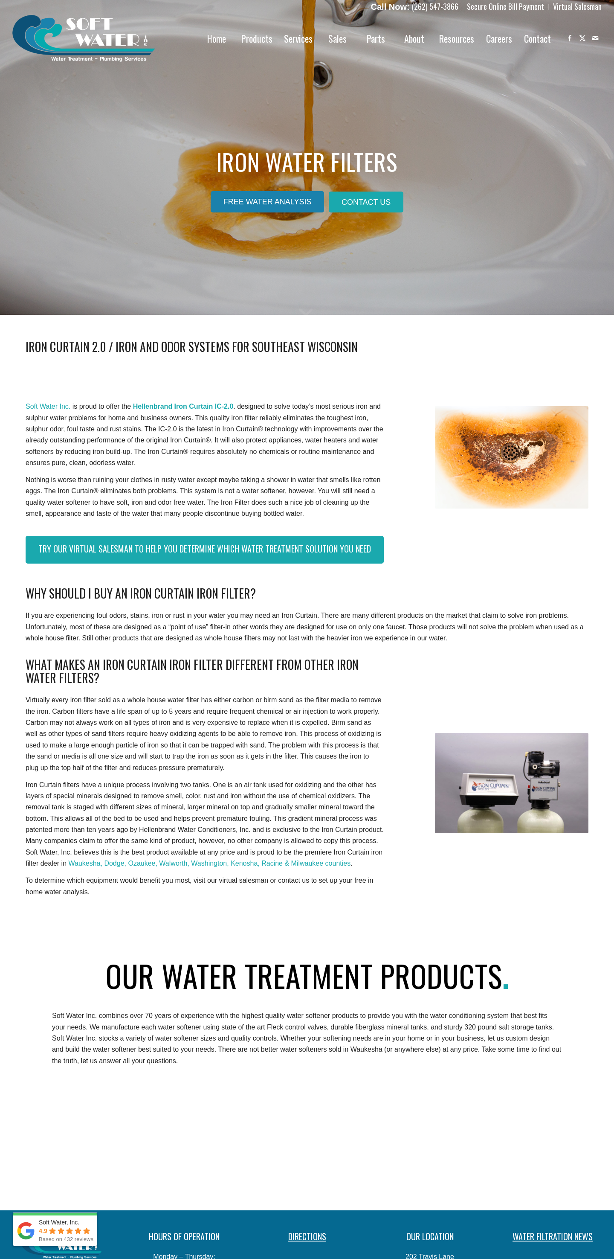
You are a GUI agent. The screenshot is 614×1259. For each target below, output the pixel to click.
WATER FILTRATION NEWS (553, 1236)
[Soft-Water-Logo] (84, 38)
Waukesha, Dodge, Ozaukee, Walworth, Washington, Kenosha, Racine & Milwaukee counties (210, 863)
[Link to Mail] (595, 38)
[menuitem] (506, 7)
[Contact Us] (366, 202)
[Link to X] (582, 38)
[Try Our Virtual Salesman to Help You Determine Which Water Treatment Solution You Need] (205, 550)
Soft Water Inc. (48, 406)
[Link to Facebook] (569, 38)
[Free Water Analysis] (267, 202)
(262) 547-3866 (435, 6)
